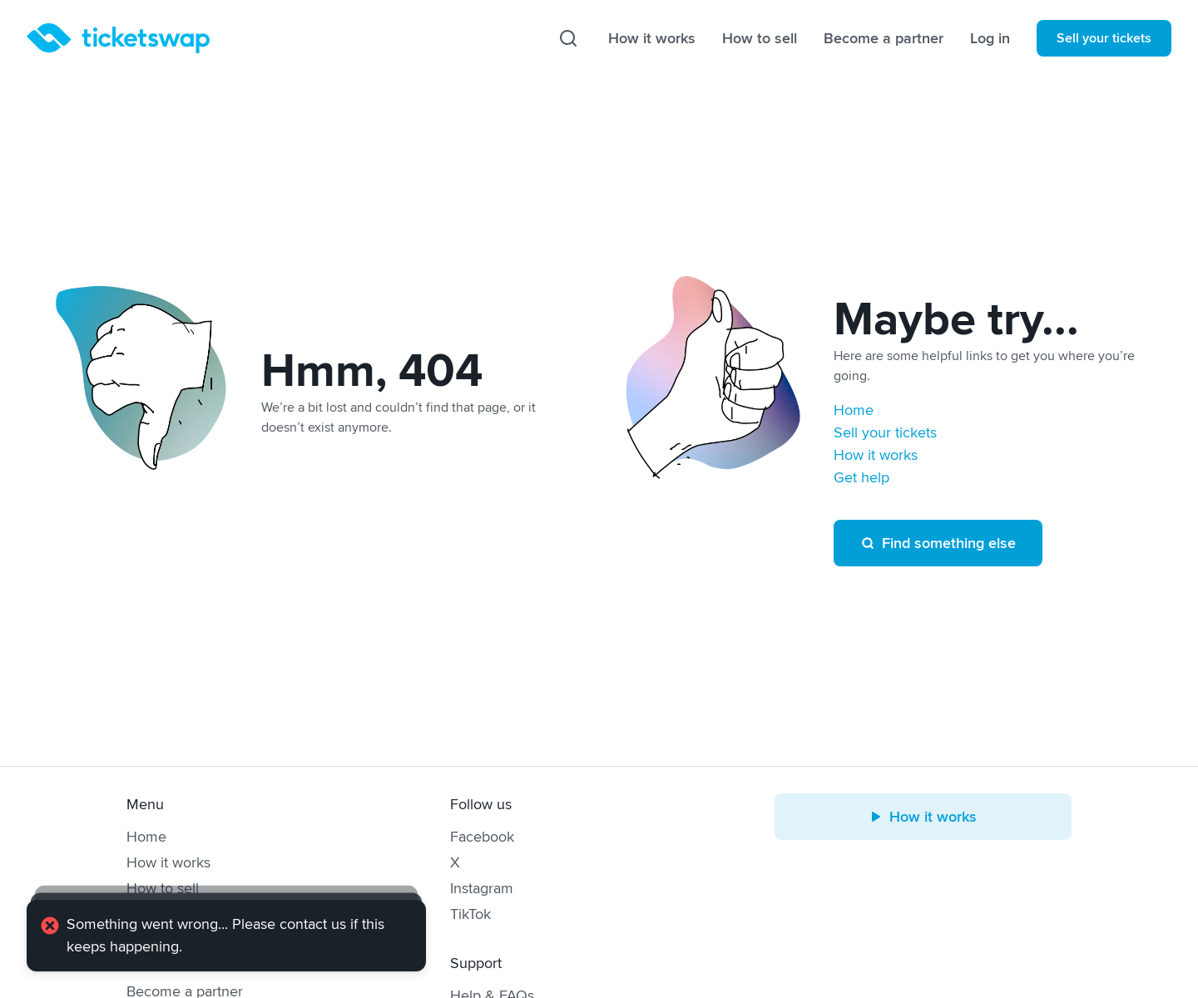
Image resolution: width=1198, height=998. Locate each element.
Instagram (481, 888)
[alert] (226, 935)
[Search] (568, 38)
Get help (861, 477)
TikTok (470, 914)
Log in (990, 38)
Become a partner (883, 38)
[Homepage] (118, 38)
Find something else (938, 543)
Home (854, 410)
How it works (652, 38)
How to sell (759, 38)
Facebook (482, 837)
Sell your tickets (1104, 38)
